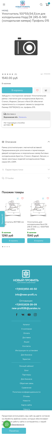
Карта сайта (26, 405)
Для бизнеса (26, 355)
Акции (26, 342)
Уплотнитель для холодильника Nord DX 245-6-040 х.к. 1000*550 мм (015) (38, 225)
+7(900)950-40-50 (26, 289)
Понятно (14, 430)
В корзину (13, 240)
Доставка (27, 337)
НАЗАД (5, 10)
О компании (26, 329)
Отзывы (26, 396)
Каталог (26, 324)
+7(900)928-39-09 (26, 304)
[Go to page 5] (9, 246)
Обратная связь (26, 383)
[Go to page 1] (2, 246)
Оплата (26, 333)
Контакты (26, 346)
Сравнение (26, 387)
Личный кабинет (26, 366)
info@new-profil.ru (26, 294)
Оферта (26, 409)
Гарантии (26, 359)
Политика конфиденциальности (26, 392)
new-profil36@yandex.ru (26, 308)
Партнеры (26, 374)
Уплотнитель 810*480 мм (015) (13, 223)
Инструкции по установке (26, 350)
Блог (26, 370)
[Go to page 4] (7, 246)
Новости (26, 400)
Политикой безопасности (13, 424)
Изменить (22, 117)
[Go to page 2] (4, 246)
